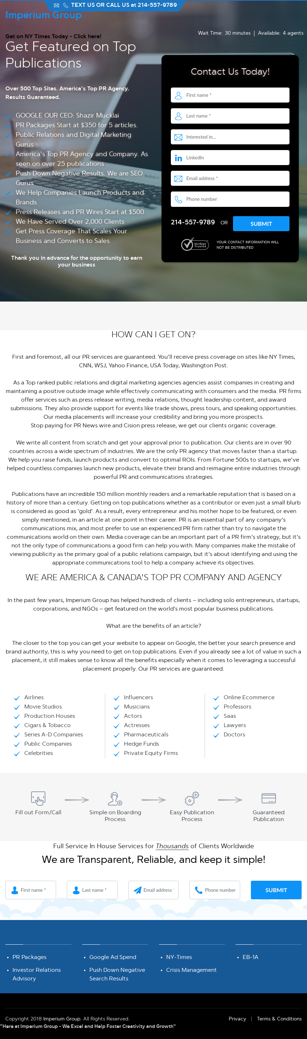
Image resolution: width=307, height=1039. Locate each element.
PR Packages (29, 957)
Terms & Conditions (279, 1018)
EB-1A (250, 957)
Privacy (237, 1018)
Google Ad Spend (112, 957)
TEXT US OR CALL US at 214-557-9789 (124, 5)
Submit (261, 223)
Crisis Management (191, 970)
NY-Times (179, 957)
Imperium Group (61, 1018)
